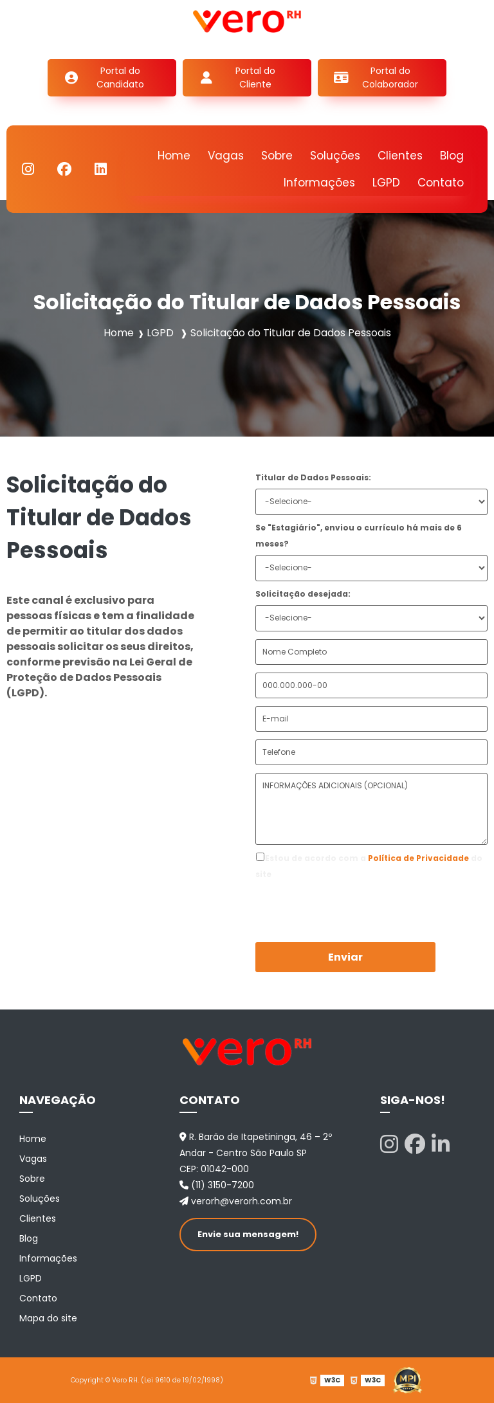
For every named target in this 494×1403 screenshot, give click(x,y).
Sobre (277, 155)
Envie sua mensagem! (247, 1234)
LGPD (386, 182)
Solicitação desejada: (303, 593)
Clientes (400, 155)
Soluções (335, 155)
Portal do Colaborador (390, 77)
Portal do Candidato (120, 77)
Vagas (226, 155)
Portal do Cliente (255, 77)
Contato (440, 182)
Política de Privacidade (418, 858)
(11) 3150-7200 (216, 1185)
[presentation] (333, 901)
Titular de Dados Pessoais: (313, 477)
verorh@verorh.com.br (235, 1201)
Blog (452, 155)
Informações (319, 182)
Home (174, 155)
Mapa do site (48, 1318)
